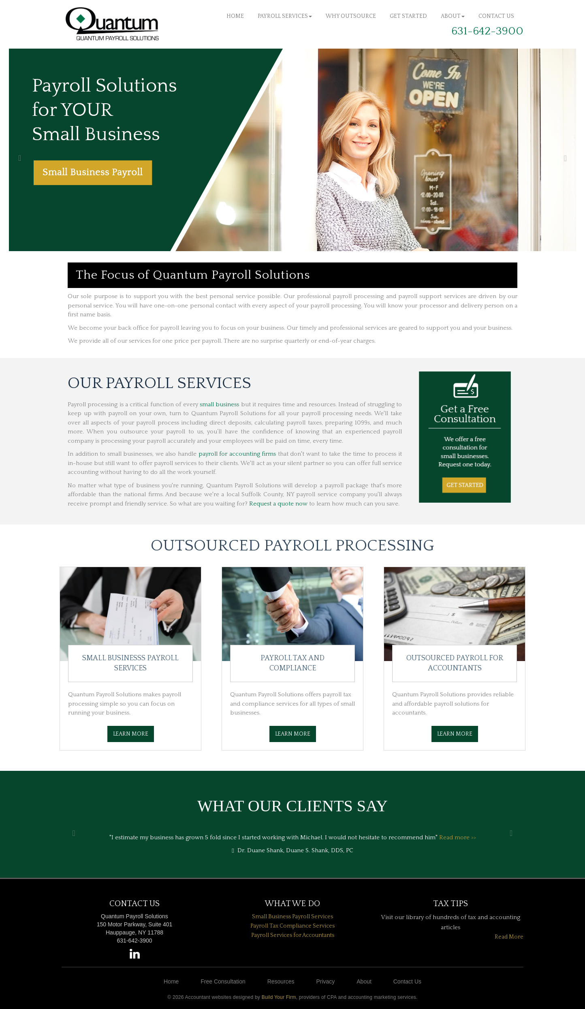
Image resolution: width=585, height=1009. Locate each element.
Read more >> (457, 837)
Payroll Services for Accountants (292, 935)
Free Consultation (223, 981)
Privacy (325, 981)
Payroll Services (285, 16)
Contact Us (496, 16)
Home (235, 16)
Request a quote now (278, 503)
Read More (509, 937)
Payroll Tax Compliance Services (292, 926)
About (453, 16)
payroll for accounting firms (237, 453)
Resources (281, 981)
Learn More (130, 734)
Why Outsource (351, 16)
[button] (14, 150)
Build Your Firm (279, 997)
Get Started (408, 16)
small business (219, 404)
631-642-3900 (487, 31)
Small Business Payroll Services (292, 916)
